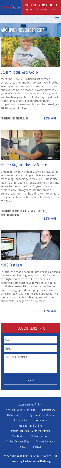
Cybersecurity (14, 415)
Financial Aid (20, 420)
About (23, 446)
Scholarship (18, 436)
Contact (37, 446)
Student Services (40, 436)
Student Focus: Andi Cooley (20, 72)
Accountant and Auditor (30, 404)
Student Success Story (17, 441)
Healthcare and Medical (30, 425)
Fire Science (40, 420)
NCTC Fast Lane (12, 264)
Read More (52, 118)
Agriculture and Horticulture (20, 410)
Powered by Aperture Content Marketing (30, 461)
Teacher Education (45, 441)
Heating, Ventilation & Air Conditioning (30, 431)
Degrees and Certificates (41, 415)
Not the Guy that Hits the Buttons (24, 164)
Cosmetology (48, 410)
